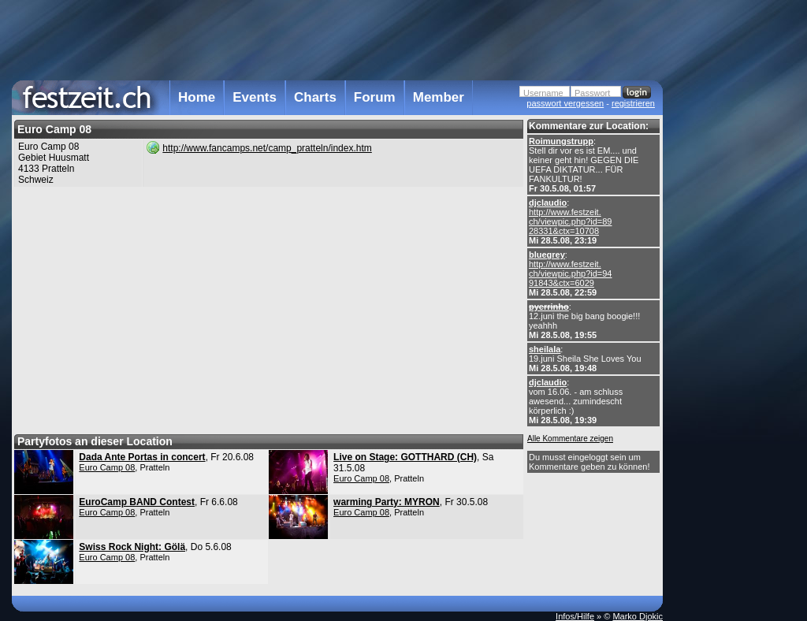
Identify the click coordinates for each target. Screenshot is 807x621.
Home (196, 97)
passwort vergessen (565, 103)
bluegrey (547, 254)
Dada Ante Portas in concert (142, 457)
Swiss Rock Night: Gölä (132, 546)
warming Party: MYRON (386, 502)
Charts (315, 97)
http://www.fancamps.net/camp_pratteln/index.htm (266, 148)
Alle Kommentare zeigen (570, 438)
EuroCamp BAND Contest (137, 502)
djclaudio (548, 202)
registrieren (633, 103)
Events (254, 97)
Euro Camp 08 (107, 467)
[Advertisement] (732, 317)
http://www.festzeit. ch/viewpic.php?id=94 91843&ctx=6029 (570, 273)
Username (543, 93)
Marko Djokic (637, 616)
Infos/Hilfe (575, 616)
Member (438, 97)
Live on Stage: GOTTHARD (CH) (405, 457)
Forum (375, 97)
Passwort (592, 93)
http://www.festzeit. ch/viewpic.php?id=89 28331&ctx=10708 (570, 221)
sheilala (544, 349)
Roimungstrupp (561, 141)
